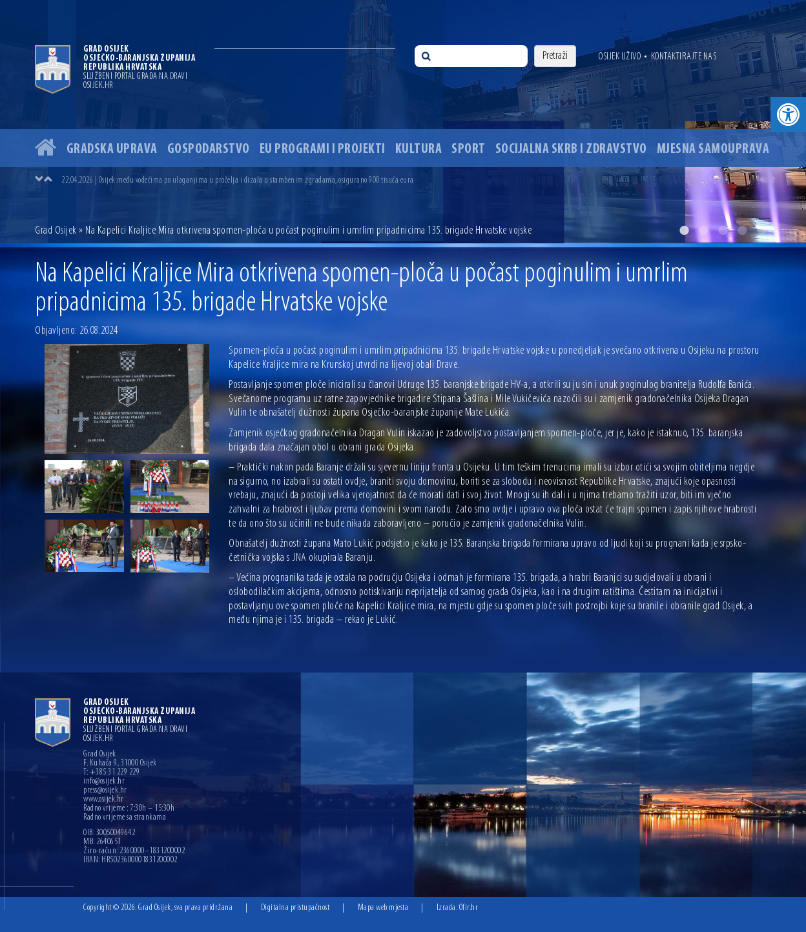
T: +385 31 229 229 (111, 772)
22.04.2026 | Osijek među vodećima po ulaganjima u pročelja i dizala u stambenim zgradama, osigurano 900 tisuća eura (237, 180)
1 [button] (683, 230)
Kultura (418, 149)
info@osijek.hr (104, 781)
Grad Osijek (56, 231)
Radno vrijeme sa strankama (124, 817)
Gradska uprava (112, 149)
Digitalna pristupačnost (295, 908)
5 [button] (761, 230)
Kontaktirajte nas (684, 57)
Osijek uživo (620, 57)
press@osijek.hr (105, 790)
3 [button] (722, 230)
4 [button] (742, 230)
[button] (788, 114)
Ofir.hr (469, 908)
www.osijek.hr (103, 799)
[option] (403, 121)
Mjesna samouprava (713, 149)
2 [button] (703, 230)
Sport (468, 149)
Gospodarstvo (208, 149)
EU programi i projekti (323, 149)
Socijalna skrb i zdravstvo (571, 149)
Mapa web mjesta (383, 908)
